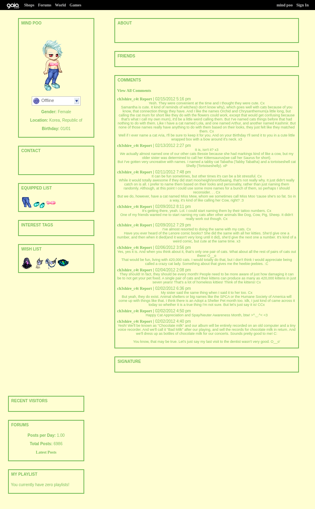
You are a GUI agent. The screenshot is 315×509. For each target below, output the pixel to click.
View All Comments (134, 90)
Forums (44, 5)
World (60, 5)
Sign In (302, 5)
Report (146, 99)
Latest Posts (46, 452)
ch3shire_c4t (128, 99)
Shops (29, 5)
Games (75, 5)
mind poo (284, 5)
